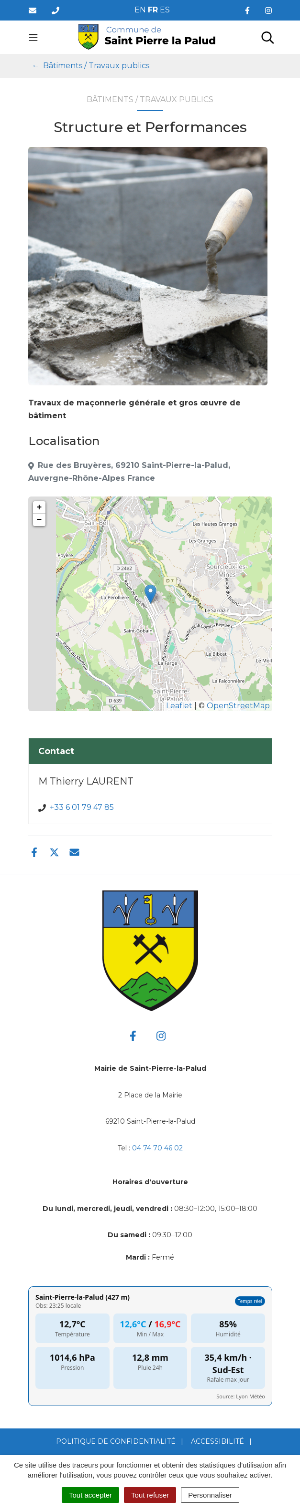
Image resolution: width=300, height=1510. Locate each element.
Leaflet (179, 705)
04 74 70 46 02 (157, 1148)
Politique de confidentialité (116, 1441)
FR (153, 9)
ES (165, 9)
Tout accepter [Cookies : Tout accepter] (90, 1495)
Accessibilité (217, 1441)
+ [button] (39, 507)
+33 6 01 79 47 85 (82, 807)
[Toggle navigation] (33, 37)
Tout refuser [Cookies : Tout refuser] (150, 1495)
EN (140, 9)
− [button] (39, 520)
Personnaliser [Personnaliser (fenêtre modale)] (210, 1495)
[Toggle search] (267, 37)
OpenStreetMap (238, 705)
